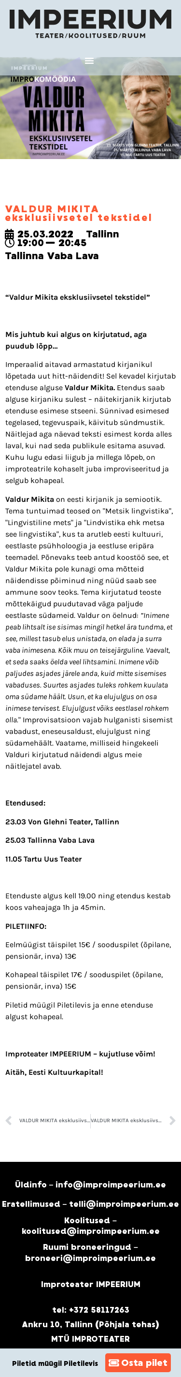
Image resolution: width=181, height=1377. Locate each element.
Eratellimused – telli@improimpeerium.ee (91, 1204)
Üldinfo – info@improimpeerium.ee (91, 1184)
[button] (89, 60)
